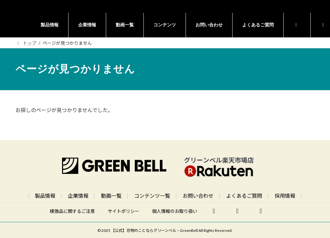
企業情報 (78, 196)
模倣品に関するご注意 (72, 211)
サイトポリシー (123, 211)
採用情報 (285, 196)
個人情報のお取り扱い (174, 211)
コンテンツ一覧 (152, 196)
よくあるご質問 (244, 196)
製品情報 (45, 196)
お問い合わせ (198, 196)
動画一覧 (111, 196)
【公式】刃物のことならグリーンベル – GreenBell (154, 230)
